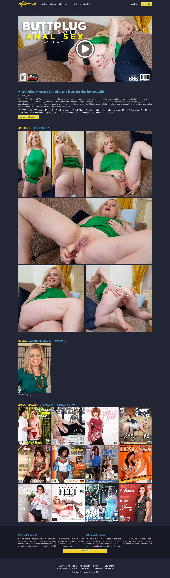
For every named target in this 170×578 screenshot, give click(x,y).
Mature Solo (28, 113)
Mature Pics (139, 110)
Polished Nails (40, 113)
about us (63, 4)
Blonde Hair (67, 110)
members (134, 4)
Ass (53, 110)
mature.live (85, 4)
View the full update (28, 117)
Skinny (91, 113)
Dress (88, 110)
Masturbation (109, 110)
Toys (111, 113)
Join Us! (146, 4)
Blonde (59, 110)
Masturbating (97, 110)
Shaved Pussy (81, 113)
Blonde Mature (79, 110)
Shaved (58, 113)
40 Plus (48, 110)
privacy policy (108, 568)
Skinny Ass (99, 113)
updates (43, 4)
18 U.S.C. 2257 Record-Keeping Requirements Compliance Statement (85, 566)
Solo (106, 113)
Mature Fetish (128, 110)
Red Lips (50, 113)
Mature (118, 110)
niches (53, 4)
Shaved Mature (68, 113)
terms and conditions (90, 568)
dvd (75, 4)
